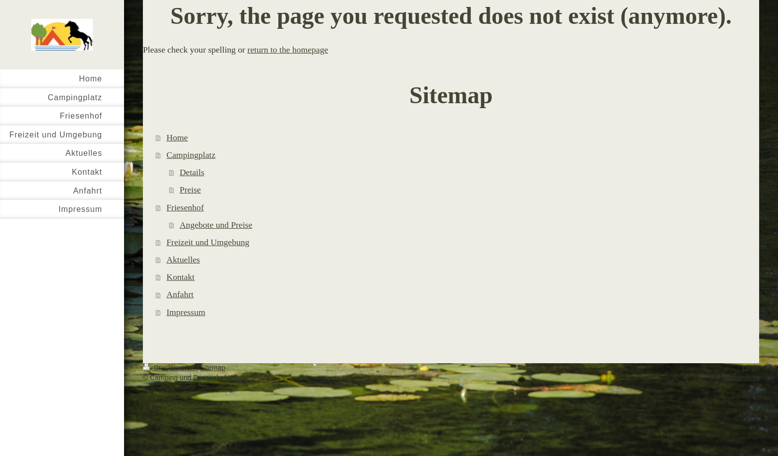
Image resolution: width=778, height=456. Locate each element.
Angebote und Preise (216, 225)
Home (177, 137)
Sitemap (212, 368)
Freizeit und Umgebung (208, 242)
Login (750, 368)
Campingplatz (191, 155)
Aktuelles (183, 259)
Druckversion (169, 368)
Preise (190, 190)
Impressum (186, 312)
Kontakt (181, 277)
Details (192, 172)
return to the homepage (288, 50)
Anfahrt (180, 294)
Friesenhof (185, 207)
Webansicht (741, 378)
